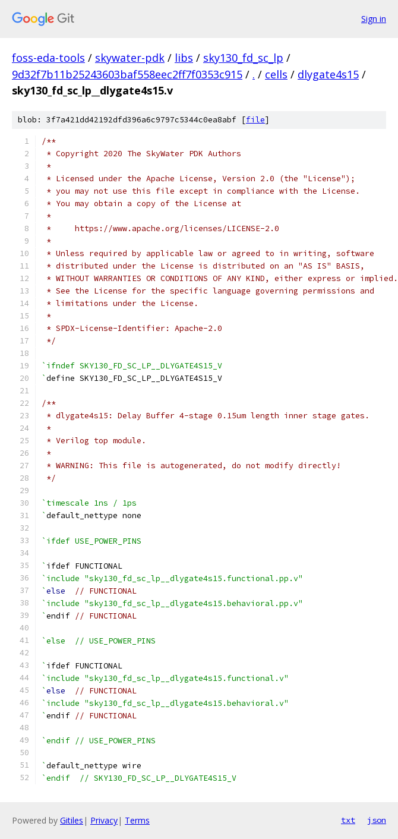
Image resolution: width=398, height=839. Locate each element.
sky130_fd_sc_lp (243, 58)
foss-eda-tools (48, 58)
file (255, 120)
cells (276, 74)
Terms (137, 820)
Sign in (373, 18)
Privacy (104, 820)
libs (184, 58)
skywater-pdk (130, 58)
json (376, 820)
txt (348, 820)
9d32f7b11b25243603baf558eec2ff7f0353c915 (127, 74)
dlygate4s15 (328, 74)
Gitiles (71, 820)
